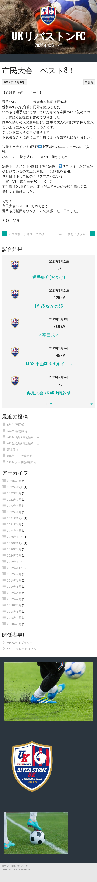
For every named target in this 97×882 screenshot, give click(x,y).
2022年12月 (15, 487)
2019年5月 (14, 586)
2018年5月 (14, 611)
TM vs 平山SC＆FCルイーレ (48, 363)
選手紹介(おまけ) (48, 277)
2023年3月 (14, 481)
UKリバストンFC (48, 35)
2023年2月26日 (59, 348)
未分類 (89, 82)
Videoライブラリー (20, 643)
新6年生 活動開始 (19, 456)
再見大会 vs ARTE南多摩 (49, 392)
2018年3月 (14, 624)
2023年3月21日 (59, 290)
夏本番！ (13, 449)
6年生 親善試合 (17, 431)
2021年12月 (15, 518)
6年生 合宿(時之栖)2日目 (23, 437)
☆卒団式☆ (48, 334)
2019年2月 (14, 599)
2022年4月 (14, 505)
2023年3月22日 (59, 261)
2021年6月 (14, 524)
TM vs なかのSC (48, 306)
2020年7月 (14, 555)
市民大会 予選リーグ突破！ (24, 234)
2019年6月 (14, 580)
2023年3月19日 (59, 319)
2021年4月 (14, 530)
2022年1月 (14, 512)
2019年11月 (15, 568)
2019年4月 (14, 593)
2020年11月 (15, 543)
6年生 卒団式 (15, 424)
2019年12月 (15, 562)
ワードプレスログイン (22, 649)
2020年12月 (15, 537)
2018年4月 (14, 617)
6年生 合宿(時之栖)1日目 (23, 443)
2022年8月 (14, 493)
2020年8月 (14, 549)
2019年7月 (14, 574)
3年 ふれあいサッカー (76, 234)
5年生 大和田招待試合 (21, 462)
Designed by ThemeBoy (16, 869)
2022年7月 (14, 499)
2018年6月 (14, 605)
